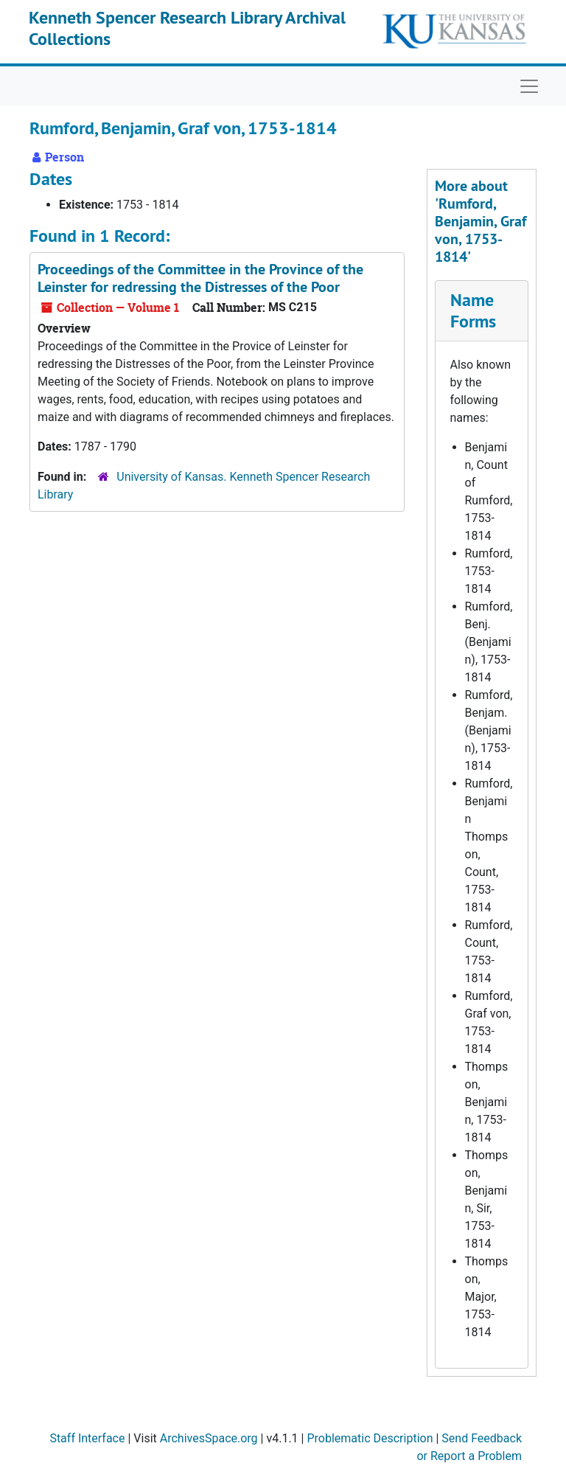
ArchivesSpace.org (209, 1438)
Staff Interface (87, 1438)
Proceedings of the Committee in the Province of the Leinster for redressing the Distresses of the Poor (200, 278)
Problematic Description (370, 1438)
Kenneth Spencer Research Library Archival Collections (187, 28)
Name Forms (473, 310)
